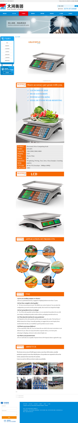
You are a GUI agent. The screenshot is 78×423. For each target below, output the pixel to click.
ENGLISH (64, 1)
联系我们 (70, 13)
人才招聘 (61, 13)
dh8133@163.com (59, 410)
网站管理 (39, 405)
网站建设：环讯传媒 (44, 405)
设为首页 (68, 1)
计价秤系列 (7, 48)
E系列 (45, 403)
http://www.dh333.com (29, 411)
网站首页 (4, 13)
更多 (16, 391)
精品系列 (7, 45)
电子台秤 (30, 403)
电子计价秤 (25, 403)
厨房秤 (41, 403)
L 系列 (49, 403)
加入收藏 (72, 1)
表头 (7, 42)
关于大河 (14, 13)
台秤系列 (7, 51)
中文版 (60, 1)
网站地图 (76, 1)
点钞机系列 (7, 54)
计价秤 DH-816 (20, 397)
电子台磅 (35, 403)
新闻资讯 (33, 13)
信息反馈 (51, 13)
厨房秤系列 (7, 60)
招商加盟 (42, 13)
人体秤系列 (7, 57)
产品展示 (23, 13)
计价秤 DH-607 (20, 395)
